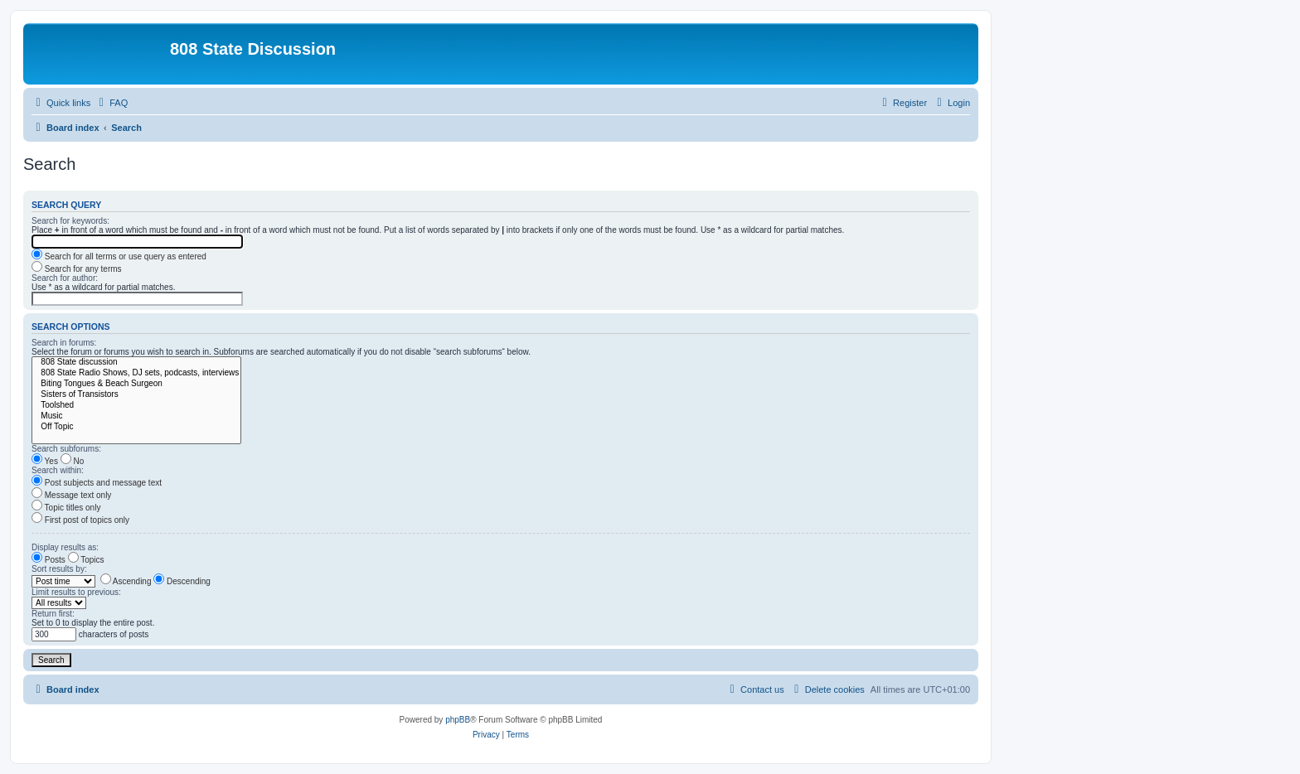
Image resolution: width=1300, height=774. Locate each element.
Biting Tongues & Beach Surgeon (136, 384)
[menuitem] (111, 103)
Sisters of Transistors (136, 394)
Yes (45, 461)
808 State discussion (136, 362)
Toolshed (136, 405)
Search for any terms (77, 268)
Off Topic (136, 427)
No (73, 461)
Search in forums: (64, 342)
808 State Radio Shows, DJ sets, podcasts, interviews (136, 373)
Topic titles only (66, 507)
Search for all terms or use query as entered (119, 256)
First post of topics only (80, 520)
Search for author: (65, 278)
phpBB (457, 719)
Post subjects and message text (97, 482)
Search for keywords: (70, 220)
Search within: (58, 470)
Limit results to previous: (76, 592)
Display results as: (65, 547)
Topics (86, 559)
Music (136, 416)
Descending (182, 581)
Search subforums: (66, 448)
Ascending (126, 581)
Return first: (53, 613)
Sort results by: (59, 568)
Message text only (71, 495)
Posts (48, 559)
